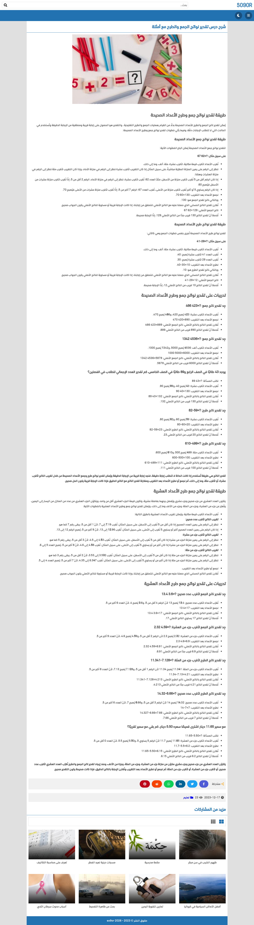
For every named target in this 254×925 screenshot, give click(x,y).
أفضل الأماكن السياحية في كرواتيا (202, 906)
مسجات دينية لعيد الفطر (101, 862)
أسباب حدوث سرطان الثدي (51, 906)
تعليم (186, 797)
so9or (244, 5)
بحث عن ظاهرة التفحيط (102, 906)
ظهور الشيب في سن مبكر (202, 862)
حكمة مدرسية (152, 862)
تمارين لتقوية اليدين (152, 906)
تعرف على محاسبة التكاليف (52, 862)
